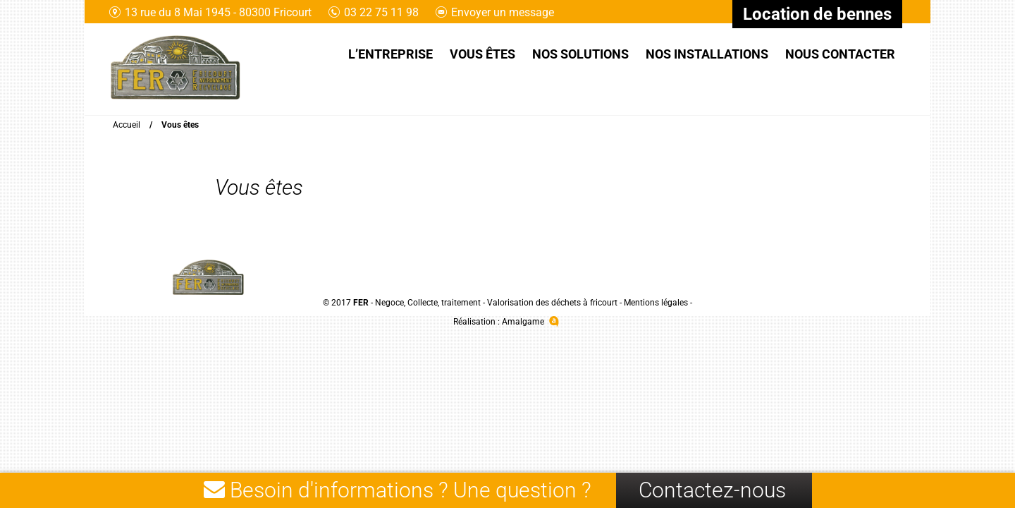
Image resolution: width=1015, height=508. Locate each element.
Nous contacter (840, 54)
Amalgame (532, 322)
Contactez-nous (712, 490)
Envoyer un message (495, 12)
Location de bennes (817, 14)
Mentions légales (656, 303)
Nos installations (707, 54)
